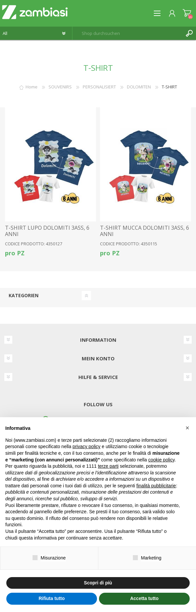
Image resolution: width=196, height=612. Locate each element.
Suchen (189, 33)
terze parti (108, 466)
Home (32, 87)
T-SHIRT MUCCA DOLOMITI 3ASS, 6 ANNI (144, 231)
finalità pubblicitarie (156, 485)
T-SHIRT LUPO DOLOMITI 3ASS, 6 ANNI (47, 231)
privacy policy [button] (86, 446)
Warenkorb (186, 13)
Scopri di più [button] (98, 582)
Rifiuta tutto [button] (52, 598)
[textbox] (127, 33)
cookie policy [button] (161, 459)
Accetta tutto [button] (144, 598)
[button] (187, 428)
